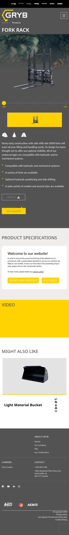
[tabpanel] (34, 385)
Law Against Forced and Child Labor (52, 517)
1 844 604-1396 (40, 467)
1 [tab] (31, 420)
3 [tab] (37, 420)
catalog (13, 213)
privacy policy (38, 272)
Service (37, 441)
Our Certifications (41, 452)
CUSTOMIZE (50, 280)
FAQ (36, 449)
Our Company (40, 445)
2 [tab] (34, 420)
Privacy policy (61, 514)
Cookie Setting (61, 519)
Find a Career (7, 467)
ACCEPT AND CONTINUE (23, 280)
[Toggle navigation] (64, 15)
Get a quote (14, 227)
